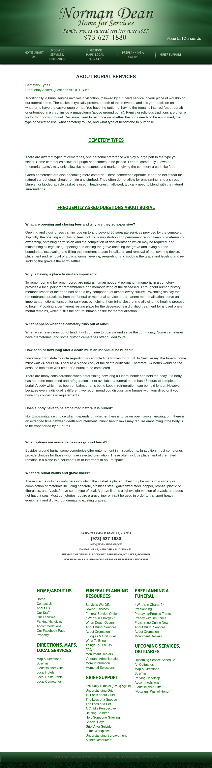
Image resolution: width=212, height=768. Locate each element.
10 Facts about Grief (100, 695)
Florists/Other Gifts (50, 668)
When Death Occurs (100, 622)
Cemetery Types (37, 85)
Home (41, 599)
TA (118, 757)
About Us (43, 608)
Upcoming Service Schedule (155, 660)
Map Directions (49, 659)
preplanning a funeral (152, 593)
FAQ (89, 649)
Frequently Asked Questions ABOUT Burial (57, 90)
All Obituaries (144, 664)
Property (43, 635)
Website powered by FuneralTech (92, 757)
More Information (98, 663)
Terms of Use (150, 757)
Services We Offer (99, 604)
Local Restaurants (50, 677)
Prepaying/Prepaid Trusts (153, 613)
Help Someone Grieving (103, 717)
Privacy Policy (131, 757)
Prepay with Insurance (150, 618)
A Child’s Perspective (101, 708)
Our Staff (43, 612)
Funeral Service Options (103, 613)
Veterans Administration (102, 658)
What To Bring (96, 640)
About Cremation (98, 631)
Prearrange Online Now (151, 622)
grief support (102, 678)
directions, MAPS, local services (57, 648)
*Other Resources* (99, 740)
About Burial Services (101, 627)
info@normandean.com (106, 544)
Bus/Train (43, 663)
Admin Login (61, 757)
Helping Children (97, 713)
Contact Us (45, 603)
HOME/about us (54, 591)
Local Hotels (45, 672)
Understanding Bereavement (106, 735)
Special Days (95, 722)
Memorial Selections (100, 667)
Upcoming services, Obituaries (157, 649)
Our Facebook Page (51, 630)
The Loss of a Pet (98, 704)
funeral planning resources (107, 593)
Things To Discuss (99, 645)
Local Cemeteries (49, 681)
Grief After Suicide (99, 726)
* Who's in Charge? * (100, 618)
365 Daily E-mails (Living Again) (108, 686)
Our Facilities (46, 617)
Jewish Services (97, 609)
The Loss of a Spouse (101, 699)
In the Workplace (98, 731)
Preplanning (143, 609)
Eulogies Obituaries (101, 636)
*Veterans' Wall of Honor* (153, 691)
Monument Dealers (99, 654)
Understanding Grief (100, 690)
